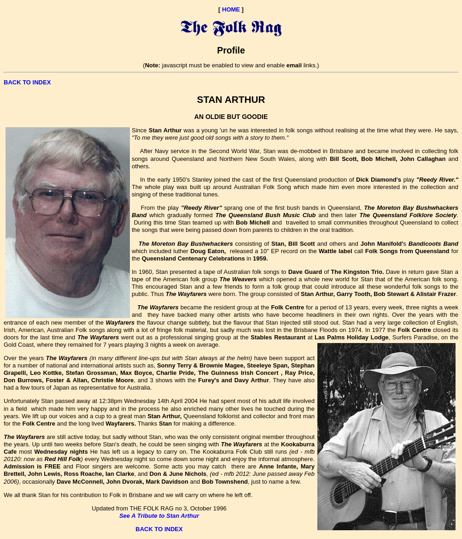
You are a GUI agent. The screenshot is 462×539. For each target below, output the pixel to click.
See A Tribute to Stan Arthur (159, 515)
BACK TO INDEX (27, 82)
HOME (231, 9)
